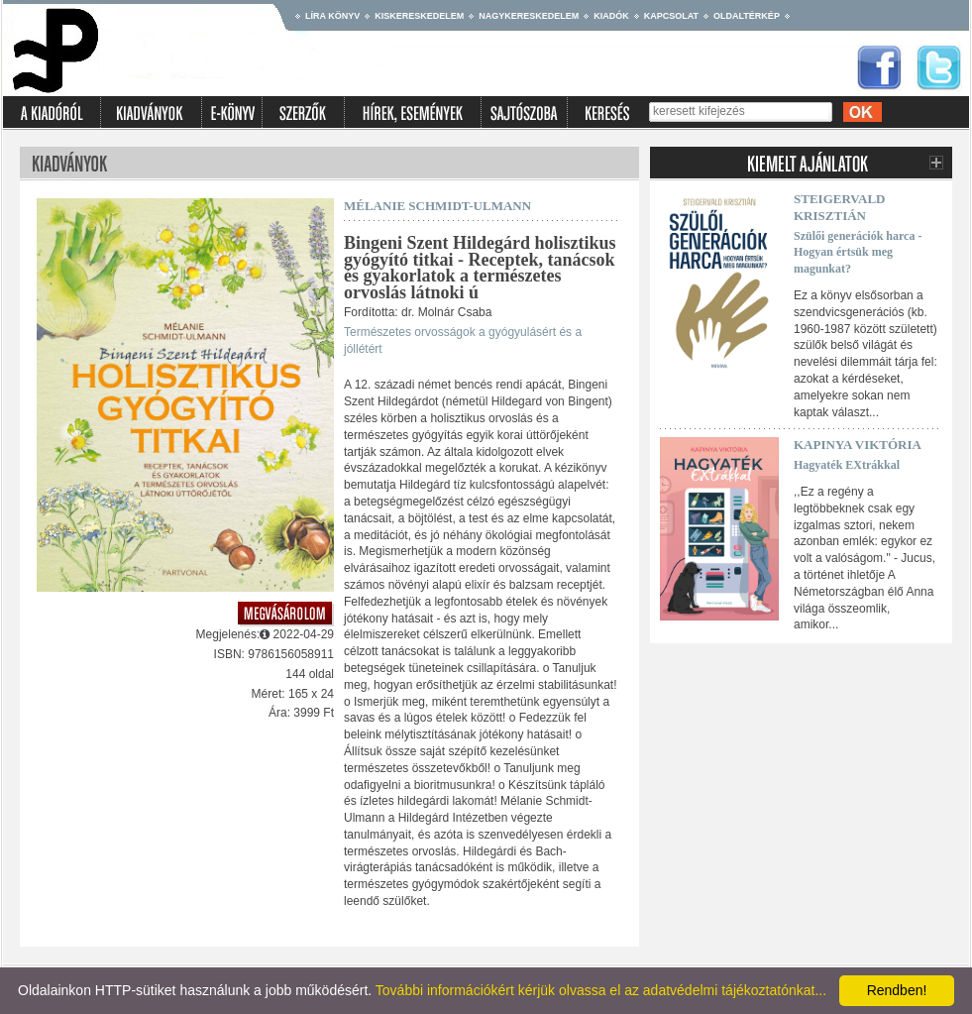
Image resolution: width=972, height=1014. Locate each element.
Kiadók (611, 16)
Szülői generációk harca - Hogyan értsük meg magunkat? (857, 253)
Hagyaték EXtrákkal (847, 465)
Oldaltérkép (746, 16)
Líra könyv (332, 16)
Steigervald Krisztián (840, 207)
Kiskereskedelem (419, 16)
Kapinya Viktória (857, 444)
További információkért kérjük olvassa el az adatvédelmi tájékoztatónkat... (601, 990)
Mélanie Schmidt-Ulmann (437, 205)
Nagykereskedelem (529, 16)
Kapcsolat (671, 16)
